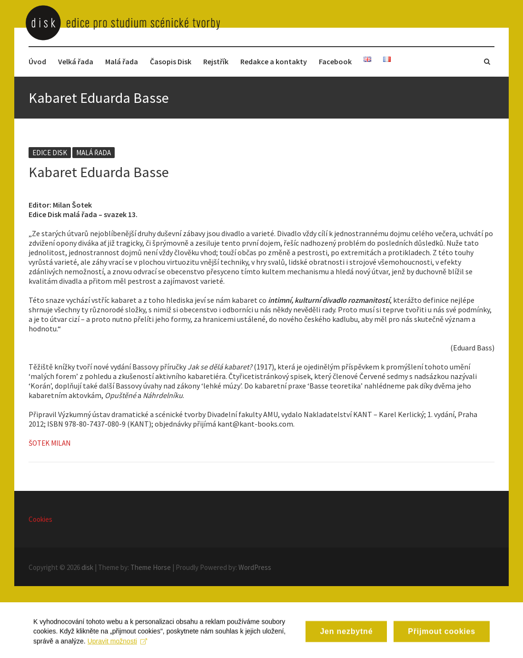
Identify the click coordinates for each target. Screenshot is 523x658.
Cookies (40, 519)
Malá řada (121, 61)
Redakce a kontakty (273, 61)
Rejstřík (215, 61)
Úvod (37, 61)
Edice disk (49, 152)
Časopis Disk (170, 61)
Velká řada (75, 61)
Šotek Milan (49, 443)
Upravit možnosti (117, 646)
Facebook (335, 61)
